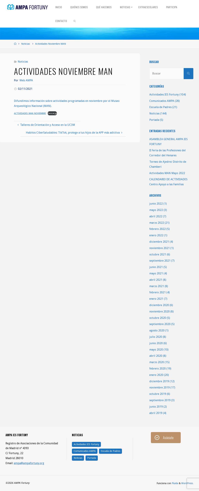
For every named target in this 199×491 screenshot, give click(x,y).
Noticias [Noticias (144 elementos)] (78, 458)
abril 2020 (155, 355)
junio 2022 (156, 203)
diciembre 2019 (159, 381)
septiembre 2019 (160, 400)
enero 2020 (156, 375)
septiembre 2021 (160, 260)
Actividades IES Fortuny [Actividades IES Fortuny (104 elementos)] (86, 444)
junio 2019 (156, 406)
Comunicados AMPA (161, 101)
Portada (154, 120)
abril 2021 (155, 279)
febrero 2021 (157, 292)
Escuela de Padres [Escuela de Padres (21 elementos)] (110, 451)
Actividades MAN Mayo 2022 (167, 173)
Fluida (174, 483)
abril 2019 (155, 413)
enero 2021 (156, 298)
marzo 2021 (156, 286)
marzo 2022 (156, 222)
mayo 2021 (156, 273)
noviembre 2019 (159, 387)
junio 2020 (156, 343)
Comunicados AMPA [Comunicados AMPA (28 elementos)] (85, 451)
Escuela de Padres (160, 107)
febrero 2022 (157, 229)
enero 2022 (156, 235)
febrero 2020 (157, 368)
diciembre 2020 (159, 305)
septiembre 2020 (160, 324)
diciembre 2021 (159, 241)
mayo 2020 (156, 349)
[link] (74, 21)
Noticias (25, 43)
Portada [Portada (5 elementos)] (91, 458)
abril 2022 (155, 216)
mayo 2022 (156, 210)
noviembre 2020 (159, 311)
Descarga (52, 113)
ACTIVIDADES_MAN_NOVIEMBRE (30, 113)
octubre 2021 (157, 254)
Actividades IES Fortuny (164, 94)
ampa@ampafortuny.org (29, 463)
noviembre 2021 (159, 248)
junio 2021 (156, 267)
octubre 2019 (157, 394)
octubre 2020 (157, 318)
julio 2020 (155, 336)
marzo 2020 (156, 362)
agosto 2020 (157, 330)
